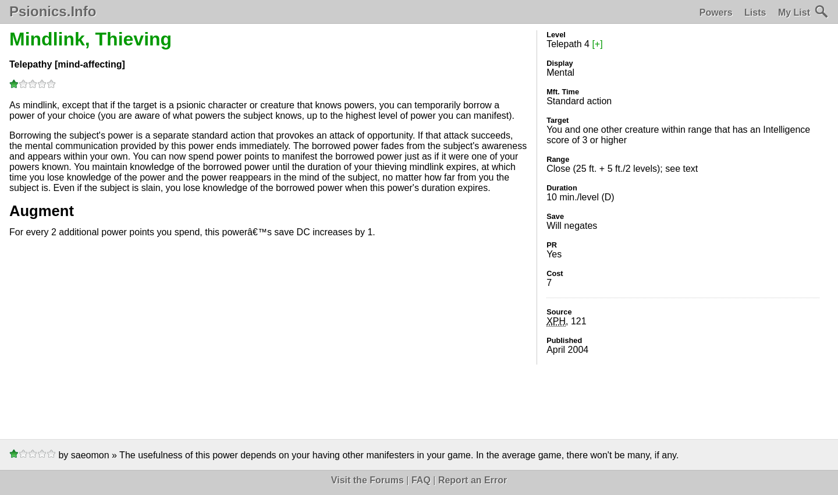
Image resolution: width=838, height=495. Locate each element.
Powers (716, 12)
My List (794, 12)
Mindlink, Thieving (90, 39)
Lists (755, 12)
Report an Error (472, 480)
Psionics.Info (52, 12)
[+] (597, 44)
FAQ (421, 480)
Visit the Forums (367, 480)
